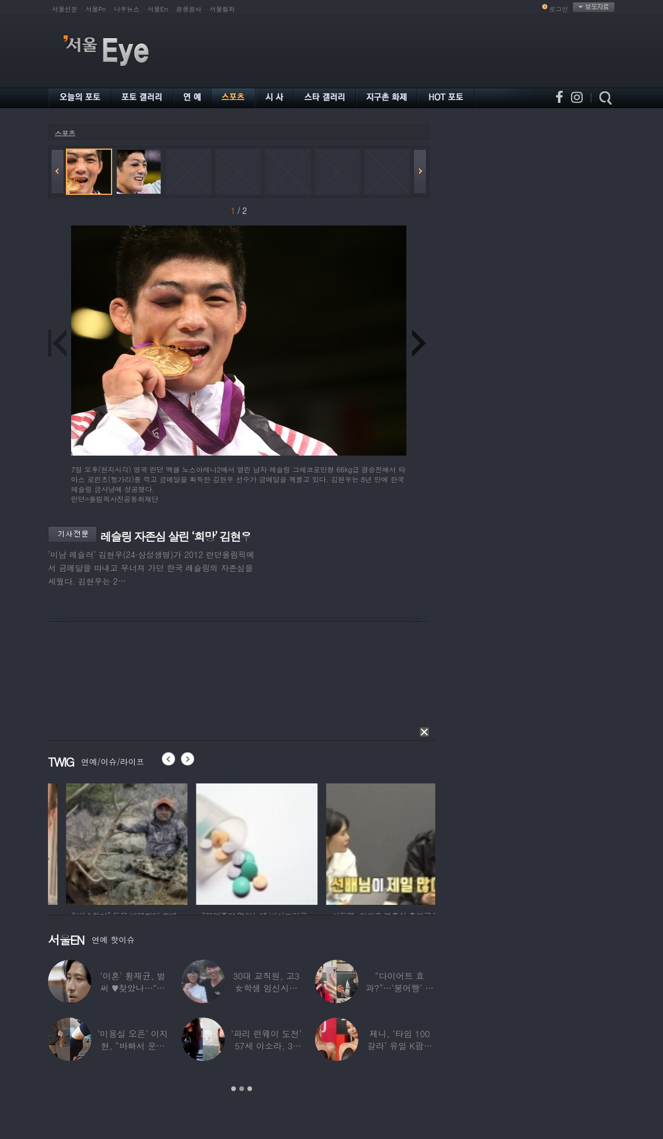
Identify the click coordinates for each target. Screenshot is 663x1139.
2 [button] (241, 1088)
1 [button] (233, 1088)
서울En (157, 9)
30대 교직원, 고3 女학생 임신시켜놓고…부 (266, 988)
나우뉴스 (126, 9)
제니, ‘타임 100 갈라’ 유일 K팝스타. (399, 1045)
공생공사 (189, 9)
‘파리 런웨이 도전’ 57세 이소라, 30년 (266, 1045)
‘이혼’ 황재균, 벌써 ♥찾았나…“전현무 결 (132, 988)
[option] (79, 842)
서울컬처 (222, 9)
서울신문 (64, 9)
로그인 (558, 9)
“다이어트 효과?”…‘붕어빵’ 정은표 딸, (399, 988)
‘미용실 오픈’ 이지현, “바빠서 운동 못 (133, 1045)
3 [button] (249, 1088)
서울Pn (96, 9)
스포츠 (64, 133)
